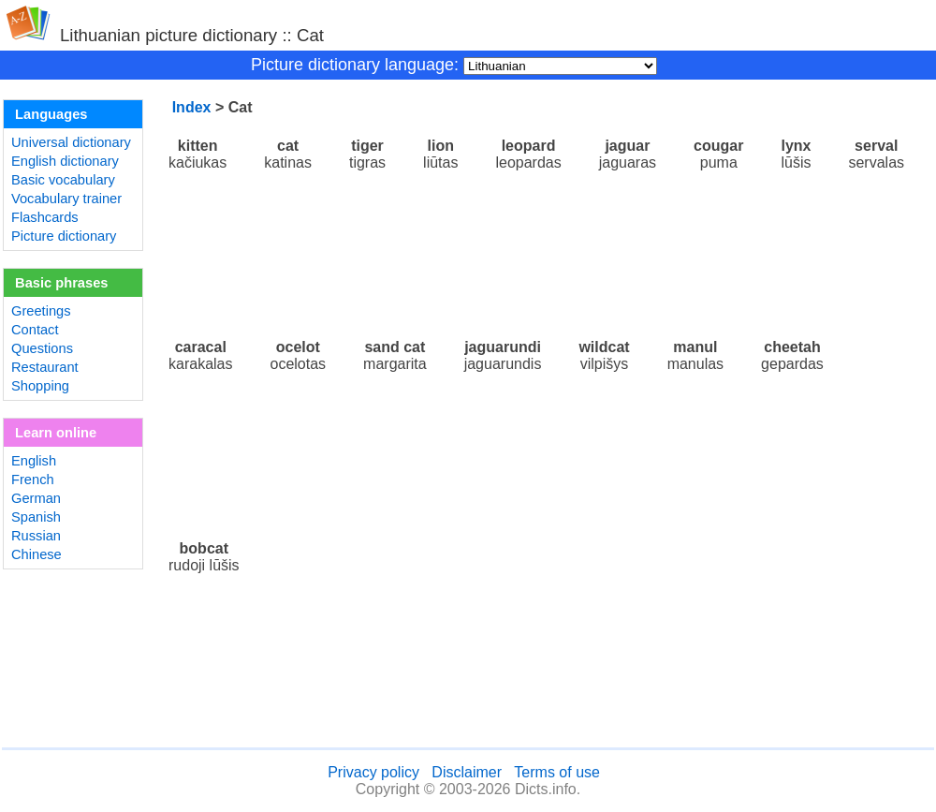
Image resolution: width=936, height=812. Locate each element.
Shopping (40, 385)
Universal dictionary (71, 142)
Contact (35, 329)
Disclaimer (466, 772)
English (33, 460)
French (32, 479)
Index (192, 107)
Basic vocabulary (63, 179)
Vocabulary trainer (66, 198)
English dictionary (65, 161)
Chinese (36, 554)
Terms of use (557, 772)
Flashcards (45, 217)
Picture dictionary (63, 236)
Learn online (55, 432)
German (36, 498)
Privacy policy (373, 772)
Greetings (41, 310)
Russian (36, 535)
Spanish (36, 516)
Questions (42, 348)
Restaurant (45, 367)
